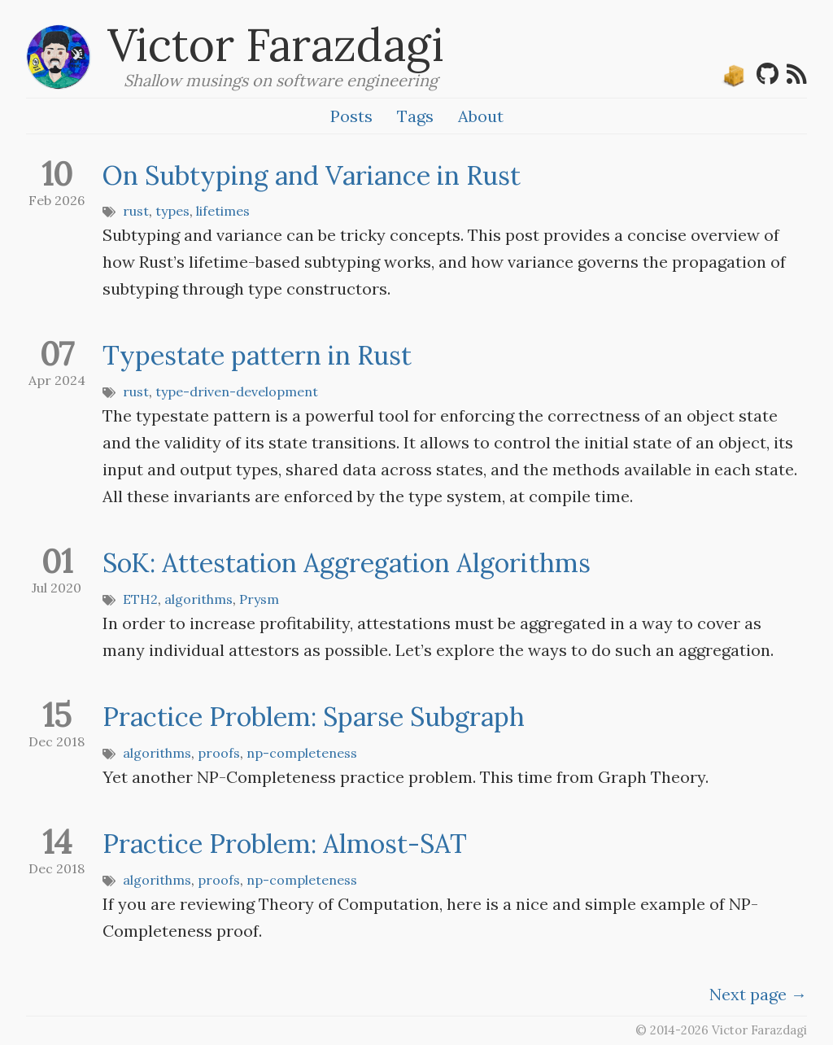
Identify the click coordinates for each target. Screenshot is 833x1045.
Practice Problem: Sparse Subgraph (313, 716)
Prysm (259, 599)
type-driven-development (236, 391)
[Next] (758, 994)
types (172, 211)
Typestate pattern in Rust (257, 355)
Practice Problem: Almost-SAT (284, 843)
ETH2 (140, 599)
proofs (219, 753)
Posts (351, 116)
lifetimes (223, 211)
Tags (415, 116)
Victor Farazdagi (275, 44)
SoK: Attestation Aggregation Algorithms (346, 562)
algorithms (198, 599)
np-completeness (301, 753)
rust (136, 211)
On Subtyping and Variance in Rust (311, 175)
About (481, 116)
